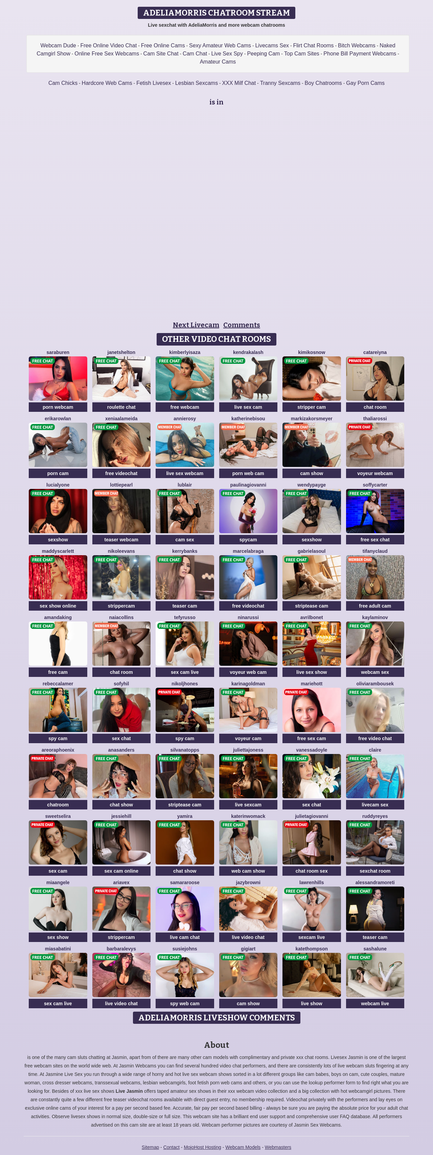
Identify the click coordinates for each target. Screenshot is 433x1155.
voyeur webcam (375, 473)
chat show (121, 804)
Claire (375, 750)
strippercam (121, 606)
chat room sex (312, 871)
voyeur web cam (248, 672)
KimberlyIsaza (184, 352)
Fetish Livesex (153, 83)
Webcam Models (242, 1147)
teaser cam (185, 606)
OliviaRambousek (375, 683)
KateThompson (311, 948)
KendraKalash (248, 352)
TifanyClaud (375, 551)
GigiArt (248, 948)
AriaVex (121, 882)
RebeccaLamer (58, 683)
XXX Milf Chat (239, 83)
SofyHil (121, 683)
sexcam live (311, 937)
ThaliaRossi (375, 418)
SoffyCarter (375, 485)
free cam (58, 672)
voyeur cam (248, 738)
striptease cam (311, 606)
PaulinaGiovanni (248, 485)
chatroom (58, 804)
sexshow (58, 539)
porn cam (58, 473)
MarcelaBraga (248, 551)
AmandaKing (58, 617)
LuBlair (185, 485)
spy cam (57, 738)
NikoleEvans (121, 551)
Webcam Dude (58, 45)
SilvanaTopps (184, 750)
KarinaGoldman (248, 683)
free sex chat (375, 539)
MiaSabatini (58, 948)
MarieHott (311, 683)
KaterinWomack (248, 816)
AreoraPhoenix (58, 750)
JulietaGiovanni (311, 816)
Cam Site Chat (161, 53)
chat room (375, 407)
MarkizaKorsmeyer (312, 418)
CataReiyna (375, 352)
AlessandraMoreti (375, 882)
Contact (171, 1147)
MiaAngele (57, 882)
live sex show (311, 672)
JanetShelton (121, 352)
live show (311, 1003)
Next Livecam (196, 325)
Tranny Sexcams (280, 83)
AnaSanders (121, 750)
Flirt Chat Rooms (313, 45)
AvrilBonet (311, 617)
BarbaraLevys (121, 948)
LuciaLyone (57, 485)
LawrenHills (311, 882)
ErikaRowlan (58, 418)
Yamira (184, 816)
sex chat (121, 738)
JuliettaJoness (248, 750)
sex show (58, 937)
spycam (248, 539)
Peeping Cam (263, 53)
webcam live (375, 1003)
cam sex (185, 539)
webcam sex (375, 672)
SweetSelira (58, 816)
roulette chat (121, 407)
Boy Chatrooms (323, 83)
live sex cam (248, 407)
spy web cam (185, 1003)
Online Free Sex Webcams (106, 53)
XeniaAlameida (121, 418)
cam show (311, 473)
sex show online (58, 606)
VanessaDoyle (311, 750)
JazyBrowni (248, 882)
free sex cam (311, 738)
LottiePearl (121, 485)
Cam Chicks (62, 83)
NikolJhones (185, 683)
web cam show (248, 871)
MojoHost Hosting (202, 1147)
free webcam (184, 407)
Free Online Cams (163, 45)
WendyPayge (311, 485)
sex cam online (121, 871)
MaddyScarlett (58, 551)
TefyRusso (185, 617)
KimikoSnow (311, 352)
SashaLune (375, 948)
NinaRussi (248, 617)
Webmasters (278, 1147)
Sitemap (150, 1147)
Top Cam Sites (301, 53)
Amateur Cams (218, 62)
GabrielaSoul (311, 551)
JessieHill (121, 816)
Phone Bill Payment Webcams (359, 53)
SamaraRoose (185, 882)
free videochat (121, 473)
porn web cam (248, 473)
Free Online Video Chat (108, 45)
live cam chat (185, 937)
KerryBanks (185, 551)
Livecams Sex (272, 45)
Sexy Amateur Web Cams (220, 45)
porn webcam (58, 407)
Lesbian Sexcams (196, 83)
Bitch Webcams (356, 45)
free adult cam (375, 606)
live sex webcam (184, 473)
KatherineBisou (248, 418)
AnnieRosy (185, 418)
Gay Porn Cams (365, 83)
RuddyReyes (375, 816)
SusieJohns (185, 948)
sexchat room (375, 871)
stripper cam (311, 407)
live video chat (248, 937)
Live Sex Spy (227, 53)
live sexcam (248, 804)
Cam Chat (195, 53)
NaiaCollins (121, 617)
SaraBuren (57, 352)
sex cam (58, 871)
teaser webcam (121, 539)
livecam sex (375, 804)
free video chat (375, 738)
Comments (241, 325)
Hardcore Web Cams (107, 83)
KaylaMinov (375, 617)
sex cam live (185, 672)
